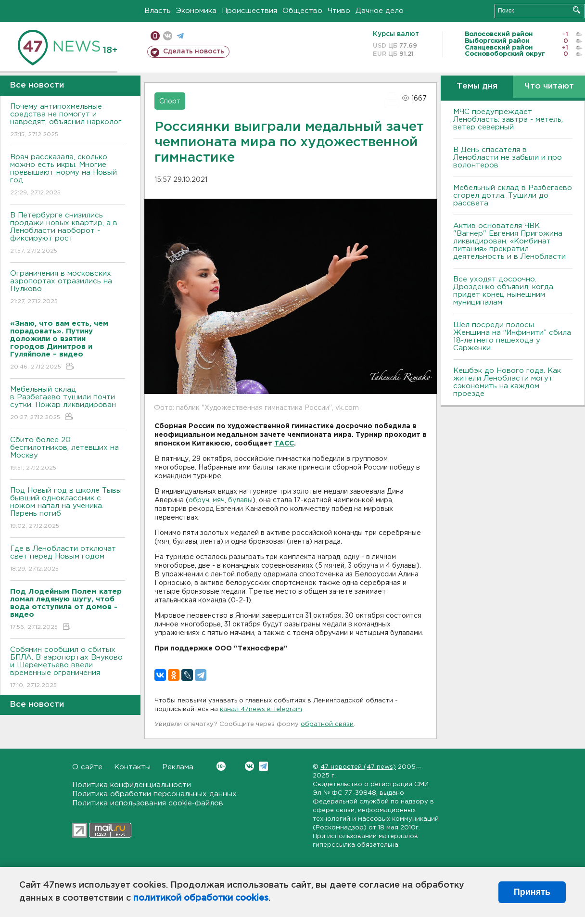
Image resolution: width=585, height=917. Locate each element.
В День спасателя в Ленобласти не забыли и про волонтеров (507, 157)
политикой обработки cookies (200, 898)
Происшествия (249, 11)
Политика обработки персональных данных (154, 794)
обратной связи (327, 724)
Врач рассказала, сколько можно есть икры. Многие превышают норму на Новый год (67, 175)
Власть (157, 11)
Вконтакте (221, 766)
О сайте (87, 767)
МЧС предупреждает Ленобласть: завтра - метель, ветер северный (508, 119)
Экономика (196, 11)
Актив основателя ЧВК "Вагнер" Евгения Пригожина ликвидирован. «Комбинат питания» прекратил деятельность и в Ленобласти (509, 241)
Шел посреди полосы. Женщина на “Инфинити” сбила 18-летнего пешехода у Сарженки (512, 336)
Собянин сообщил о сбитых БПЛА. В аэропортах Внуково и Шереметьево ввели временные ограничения (67, 668)
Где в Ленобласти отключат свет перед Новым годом (67, 559)
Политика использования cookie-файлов (147, 803)
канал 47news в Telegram (261, 709)
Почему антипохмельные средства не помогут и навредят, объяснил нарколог (67, 121)
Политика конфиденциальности (131, 785)
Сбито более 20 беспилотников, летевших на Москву (67, 454)
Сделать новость (193, 51)
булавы (240, 500)
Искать (576, 9)
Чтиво (339, 11)
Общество (302, 11)
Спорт (169, 101)
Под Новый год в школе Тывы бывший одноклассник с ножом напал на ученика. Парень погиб (67, 508)
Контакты (132, 767)
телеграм (180, 35)
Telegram (263, 766)
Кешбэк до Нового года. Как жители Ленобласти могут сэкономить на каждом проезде (507, 382)
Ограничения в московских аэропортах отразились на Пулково (67, 288)
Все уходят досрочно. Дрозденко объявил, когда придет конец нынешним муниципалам (503, 291)
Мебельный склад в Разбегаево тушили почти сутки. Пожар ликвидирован (67, 403)
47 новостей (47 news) (358, 767)
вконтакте (167, 35)
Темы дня (477, 86)
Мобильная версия (155, 35)
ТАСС (284, 443)
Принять (532, 892)
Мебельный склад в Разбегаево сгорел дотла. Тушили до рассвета (512, 195)
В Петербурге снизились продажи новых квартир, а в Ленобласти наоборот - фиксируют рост (67, 233)
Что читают (549, 86)
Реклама (177, 767)
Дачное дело (380, 11)
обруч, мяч (207, 500)
